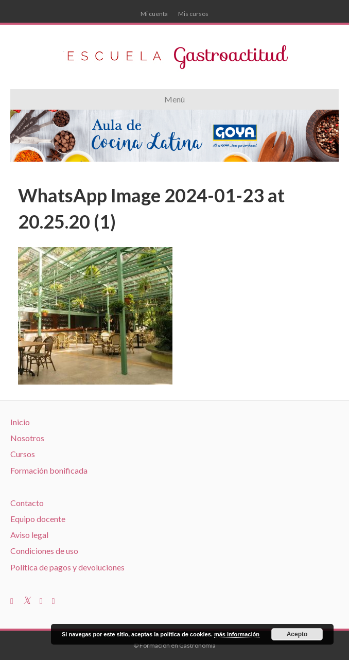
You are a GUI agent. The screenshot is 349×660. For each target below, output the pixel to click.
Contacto (27, 503)
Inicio (20, 422)
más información (236, 634)
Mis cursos (193, 14)
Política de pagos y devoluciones (67, 567)
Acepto (297, 634)
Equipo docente (37, 519)
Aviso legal (29, 535)
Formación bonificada (49, 470)
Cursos (22, 454)
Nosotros (27, 438)
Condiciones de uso (44, 550)
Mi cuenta (154, 14)
